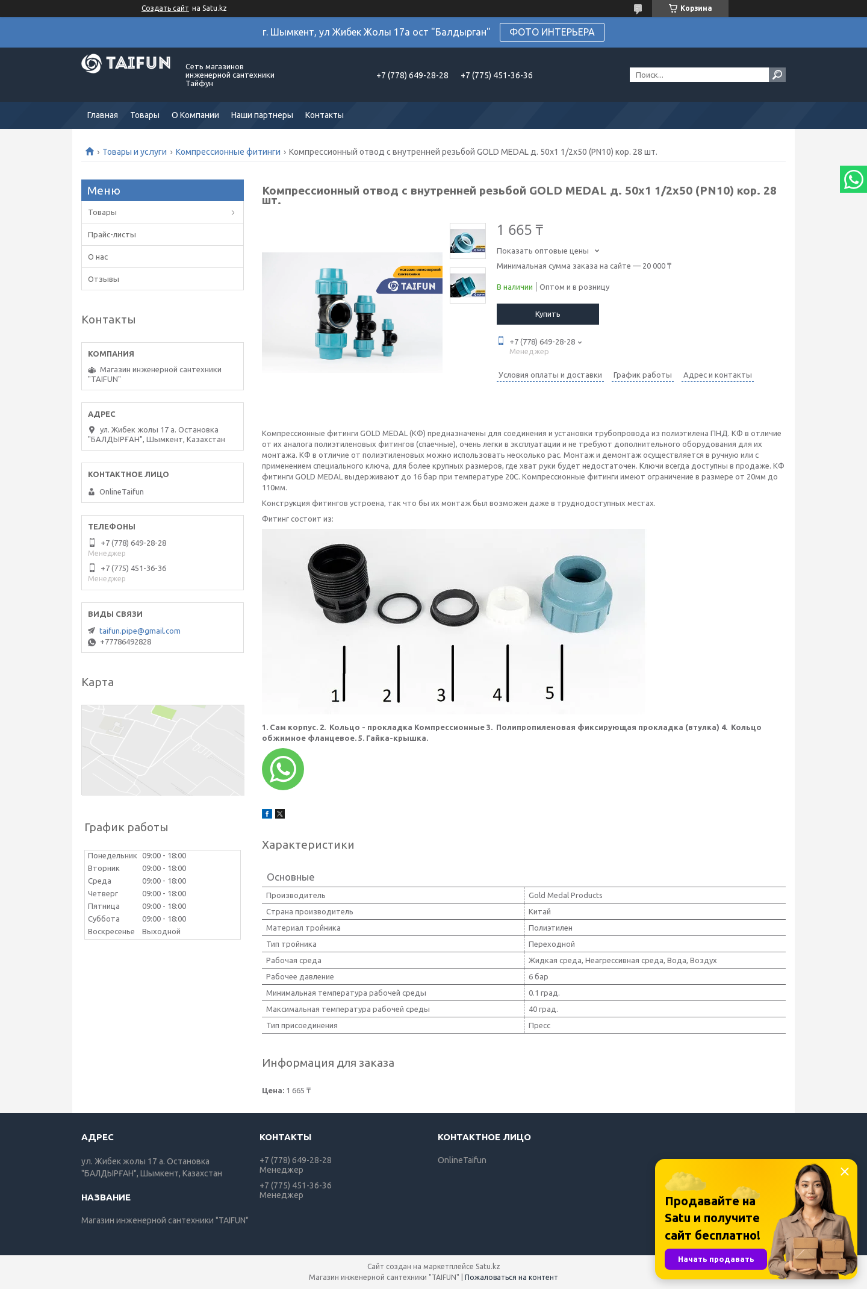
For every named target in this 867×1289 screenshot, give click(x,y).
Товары (145, 115)
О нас (98, 256)
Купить (548, 314)
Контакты (324, 115)
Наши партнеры (262, 115)
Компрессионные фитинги (228, 152)
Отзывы (103, 279)
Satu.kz (488, 1266)
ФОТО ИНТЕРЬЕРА (552, 32)
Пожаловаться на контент (511, 1277)
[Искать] (777, 74)
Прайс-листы (112, 234)
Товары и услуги (134, 152)
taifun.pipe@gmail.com (140, 630)
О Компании (195, 115)
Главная (102, 115)
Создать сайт (165, 8)
